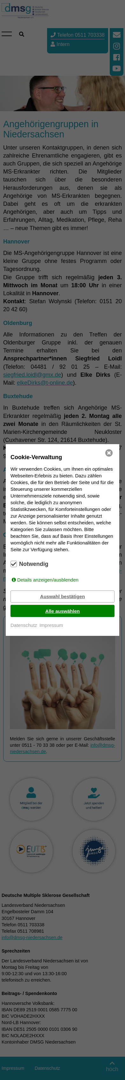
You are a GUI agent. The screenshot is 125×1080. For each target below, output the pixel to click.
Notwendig (33, 564)
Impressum (51, 625)
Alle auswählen (62, 611)
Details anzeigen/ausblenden (48, 579)
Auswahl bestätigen (62, 596)
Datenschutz (23, 625)
